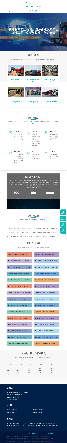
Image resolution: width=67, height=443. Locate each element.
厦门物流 (33, 436)
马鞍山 (18, 372)
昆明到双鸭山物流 (10, 436)
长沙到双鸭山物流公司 (16, 431)
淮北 (29, 370)
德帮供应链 (9, 441)
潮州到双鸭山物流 (50, 434)
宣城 (8, 375)
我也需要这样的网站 (48, 428)
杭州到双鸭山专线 (30, 439)
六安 (8, 372)
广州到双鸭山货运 (27, 436)
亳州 (29, 368)
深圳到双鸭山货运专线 (41, 434)
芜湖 (51, 372)
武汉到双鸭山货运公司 (31, 434)
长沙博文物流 (32, 428)
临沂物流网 (37, 439)
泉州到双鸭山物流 (48, 436)
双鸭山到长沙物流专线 (21, 434)
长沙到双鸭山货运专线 (45, 431)
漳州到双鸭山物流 (39, 436)
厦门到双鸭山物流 (18, 436)
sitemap (55, 428)
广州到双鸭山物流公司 (11, 434)
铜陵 (40, 372)
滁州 (51, 368)
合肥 (18, 370)
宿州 (29, 372)
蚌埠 (18, 368)
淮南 (40, 370)
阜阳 (8, 370)
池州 (40, 368)
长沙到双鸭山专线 (25, 431)
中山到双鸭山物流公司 (11, 439)
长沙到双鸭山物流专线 (21, 439)
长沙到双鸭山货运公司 (35, 431)
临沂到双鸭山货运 (44, 439)
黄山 (51, 370)
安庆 (8, 368)
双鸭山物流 (51, 439)
